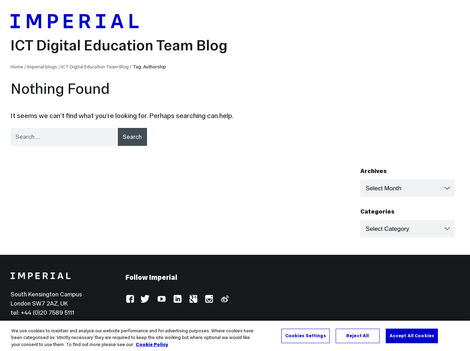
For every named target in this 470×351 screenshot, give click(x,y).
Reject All (357, 343)
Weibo (224, 299)
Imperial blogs (42, 67)
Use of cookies (217, 325)
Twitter (145, 299)
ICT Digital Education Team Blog (119, 45)
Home (17, 67)
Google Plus (193, 299)
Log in (134, 325)
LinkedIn (177, 299)
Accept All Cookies (412, 343)
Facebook (130, 299)
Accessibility (169, 325)
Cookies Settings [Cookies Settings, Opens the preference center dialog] (305, 343)
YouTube (161, 299)
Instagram (208, 299)
